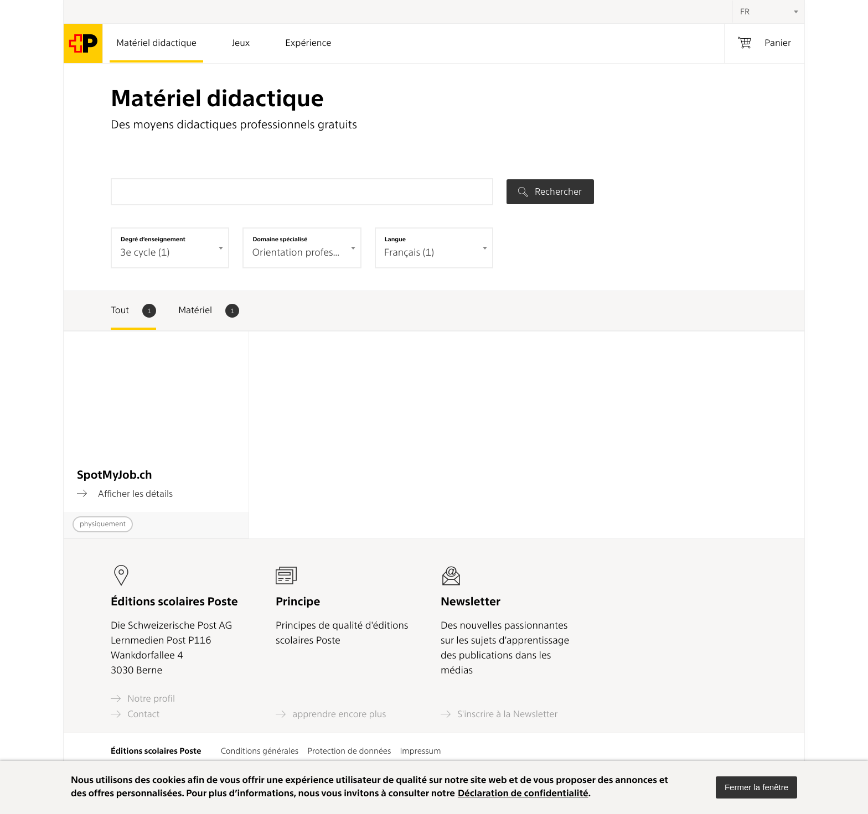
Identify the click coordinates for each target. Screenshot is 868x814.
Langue (395, 239)
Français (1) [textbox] (409, 252)
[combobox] (768, 11)
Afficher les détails (125, 493)
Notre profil (143, 698)
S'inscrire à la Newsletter (499, 714)
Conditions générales (260, 751)
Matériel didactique (156, 43)
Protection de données (349, 751)
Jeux (241, 43)
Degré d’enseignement (153, 239)
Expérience (308, 43)
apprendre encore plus (331, 714)
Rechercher (550, 191)
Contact (135, 714)
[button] (756, 787)
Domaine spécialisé (279, 239)
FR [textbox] (745, 12)
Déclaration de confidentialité (523, 793)
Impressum (420, 751)
